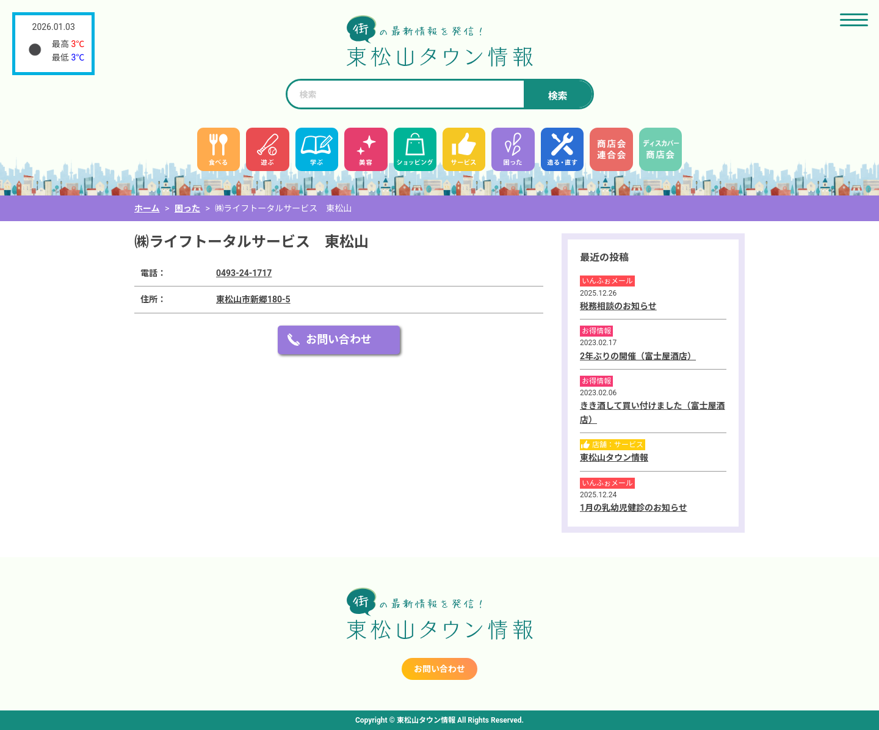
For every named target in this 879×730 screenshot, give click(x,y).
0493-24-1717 (244, 273)
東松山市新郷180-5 (253, 299)
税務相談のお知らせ (618, 306)
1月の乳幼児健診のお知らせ (633, 508)
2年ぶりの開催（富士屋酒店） (638, 356)
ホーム (147, 208)
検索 (557, 96)
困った (187, 208)
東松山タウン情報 (614, 457)
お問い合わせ (339, 339)
